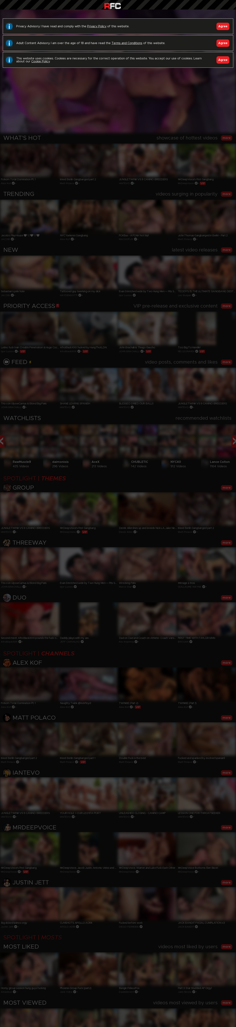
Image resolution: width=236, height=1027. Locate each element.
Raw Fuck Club (112, 5)
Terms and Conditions (127, 43)
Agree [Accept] (223, 26)
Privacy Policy (96, 26)
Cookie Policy (40, 61)
